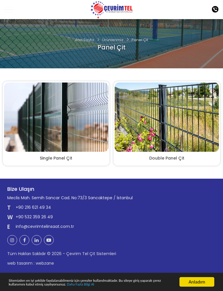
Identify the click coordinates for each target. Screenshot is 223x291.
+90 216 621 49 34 (33, 207)
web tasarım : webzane (30, 263)
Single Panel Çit (56, 158)
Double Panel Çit (166, 158)
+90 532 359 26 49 (34, 217)
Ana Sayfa (84, 40)
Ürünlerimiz (112, 40)
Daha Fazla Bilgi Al (142, 285)
